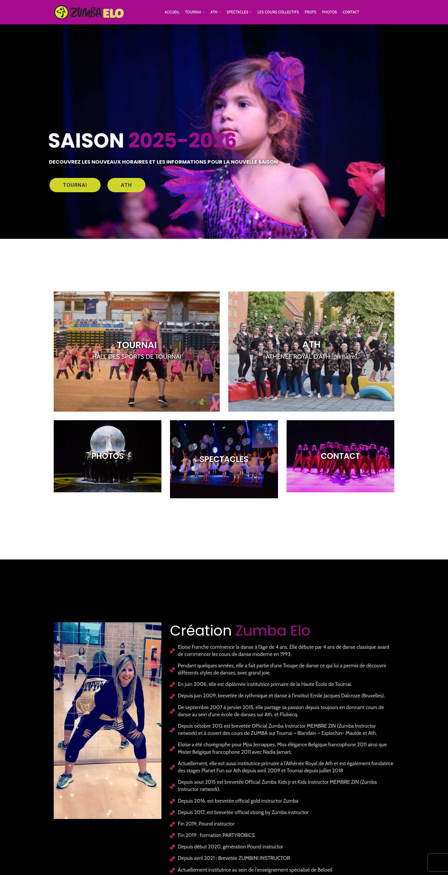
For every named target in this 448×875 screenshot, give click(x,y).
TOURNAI (75, 185)
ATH (126, 185)
